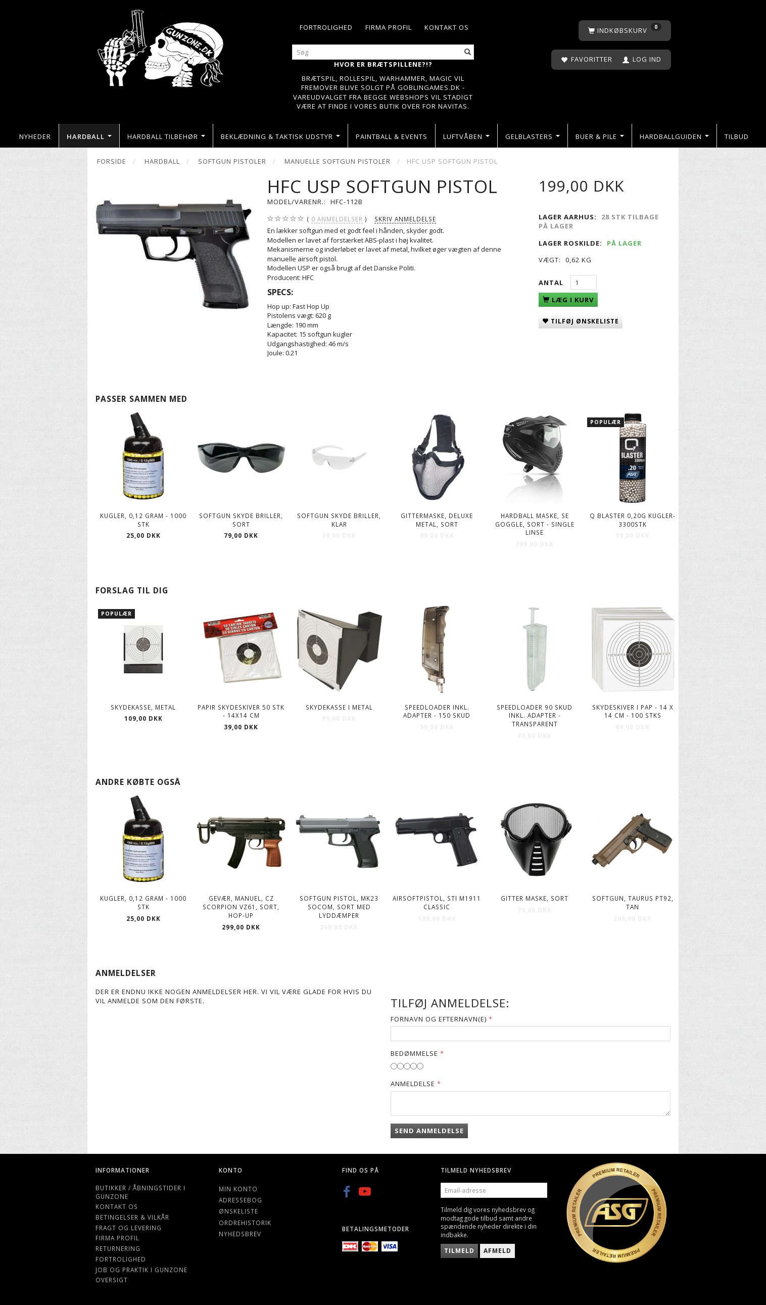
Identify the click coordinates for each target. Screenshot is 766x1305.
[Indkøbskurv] (624, 30)
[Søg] (467, 52)
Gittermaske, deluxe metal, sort (437, 519)
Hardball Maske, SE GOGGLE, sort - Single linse (534, 523)
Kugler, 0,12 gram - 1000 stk (143, 519)
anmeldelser (337, 219)
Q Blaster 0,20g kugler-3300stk (633, 519)
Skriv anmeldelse (405, 219)
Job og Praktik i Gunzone (141, 1270)
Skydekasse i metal (339, 707)
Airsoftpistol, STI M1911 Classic (437, 902)
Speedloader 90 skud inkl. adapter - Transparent (534, 715)
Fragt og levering (128, 1228)
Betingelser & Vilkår (132, 1217)
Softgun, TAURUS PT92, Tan (633, 902)
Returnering (117, 1248)
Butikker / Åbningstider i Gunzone (140, 1192)
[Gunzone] (161, 46)
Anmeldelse (413, 1083)
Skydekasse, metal (143, 707)
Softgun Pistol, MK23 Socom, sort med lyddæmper (339, 906)
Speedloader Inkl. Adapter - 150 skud (436, 711)
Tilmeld (459, 1250)
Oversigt (111, 1280)
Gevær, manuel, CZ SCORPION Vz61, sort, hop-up (241, 906)
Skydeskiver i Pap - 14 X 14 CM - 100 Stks (633, 711)
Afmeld (497, 1250)
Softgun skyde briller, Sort (241, 519)
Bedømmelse (414, 1053)
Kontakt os (446, 27)
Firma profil (388, 27)
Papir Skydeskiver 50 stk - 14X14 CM (241, 711)
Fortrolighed (326, 27)
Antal (552, 282)
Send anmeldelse (429, 1130)
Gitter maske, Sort (534, 898)
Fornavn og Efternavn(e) (439, 1018)
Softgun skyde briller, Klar (339, 519)
